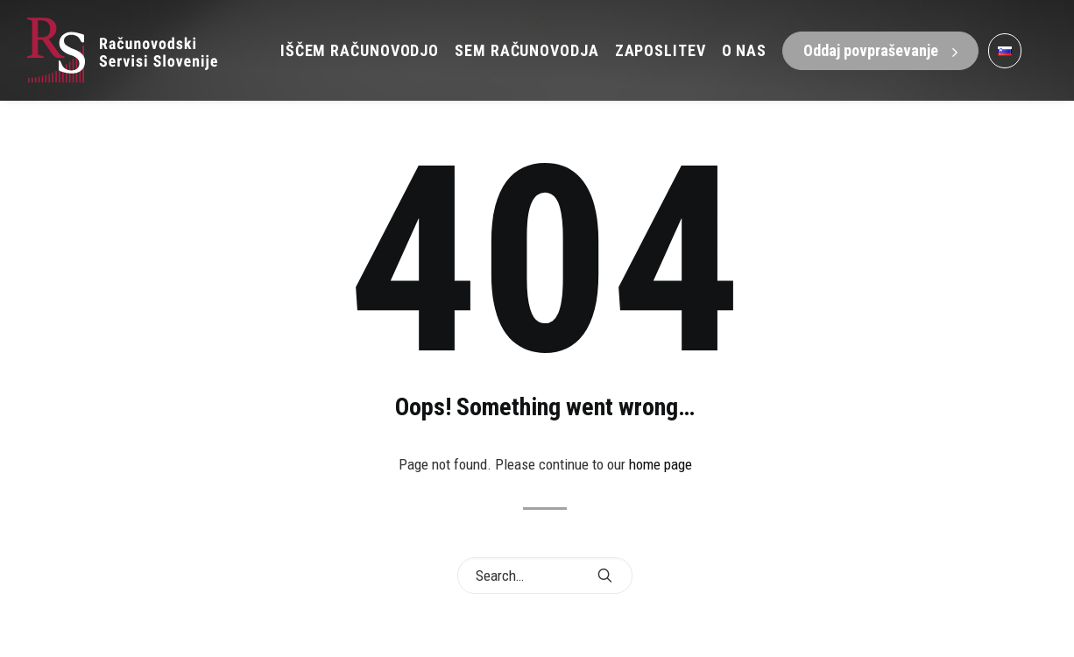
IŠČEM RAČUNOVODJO (359, 50)
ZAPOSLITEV (660, 50)
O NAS (744, 50)
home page (660, 464)
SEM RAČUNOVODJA (527, 50)
